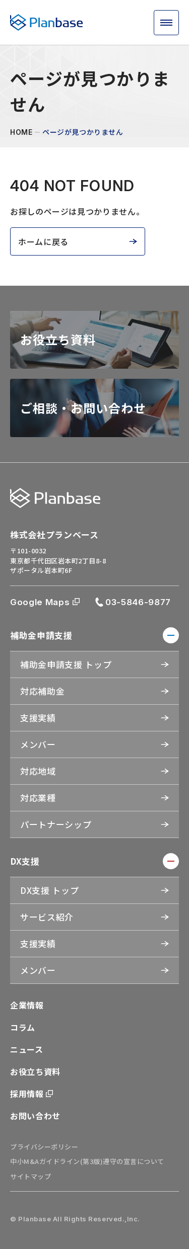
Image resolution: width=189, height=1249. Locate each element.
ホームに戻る (43, 241)
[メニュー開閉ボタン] (166, 22)
